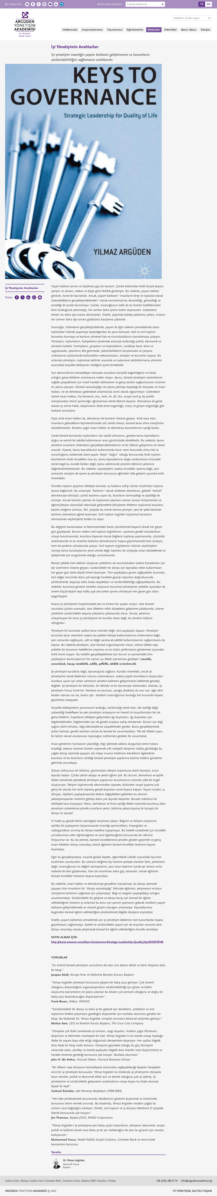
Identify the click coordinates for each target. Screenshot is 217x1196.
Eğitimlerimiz (135, 29)
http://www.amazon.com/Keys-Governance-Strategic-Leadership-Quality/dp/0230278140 (107, 942)
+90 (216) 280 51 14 (166, 1180)
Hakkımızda (70, 29)
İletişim (205, 29)
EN (208, 4)
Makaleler (154, 29)
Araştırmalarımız (92, 29)
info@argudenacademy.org (196, 1180)
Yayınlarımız (115, 29)
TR (201, 4)
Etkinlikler (170, 29)
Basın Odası (188, 29)
